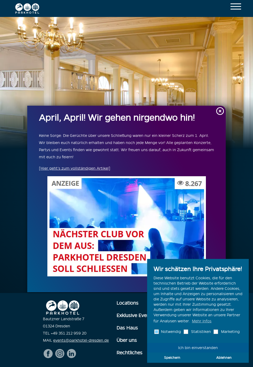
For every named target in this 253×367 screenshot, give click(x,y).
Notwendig (170, 331)
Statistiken (200, 331)
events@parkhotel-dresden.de (81, 339)
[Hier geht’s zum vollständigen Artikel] (74, 168)
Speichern (172, 357)
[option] (126, 82)
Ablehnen (224, 357)
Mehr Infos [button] (201, 321)
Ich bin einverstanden (198, 347)
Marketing (230, 331)
